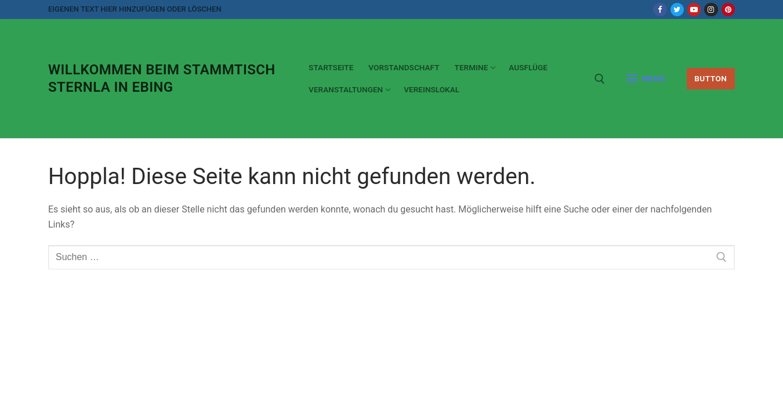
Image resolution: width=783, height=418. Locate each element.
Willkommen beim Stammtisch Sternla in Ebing (162, 78)
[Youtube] (694, 9)
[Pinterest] (728, 9)
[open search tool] (599, 79)
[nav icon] (645, 79)
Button (710, 78)
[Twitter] (677, 9)
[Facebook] (659, 9)
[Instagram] (710, 9)
